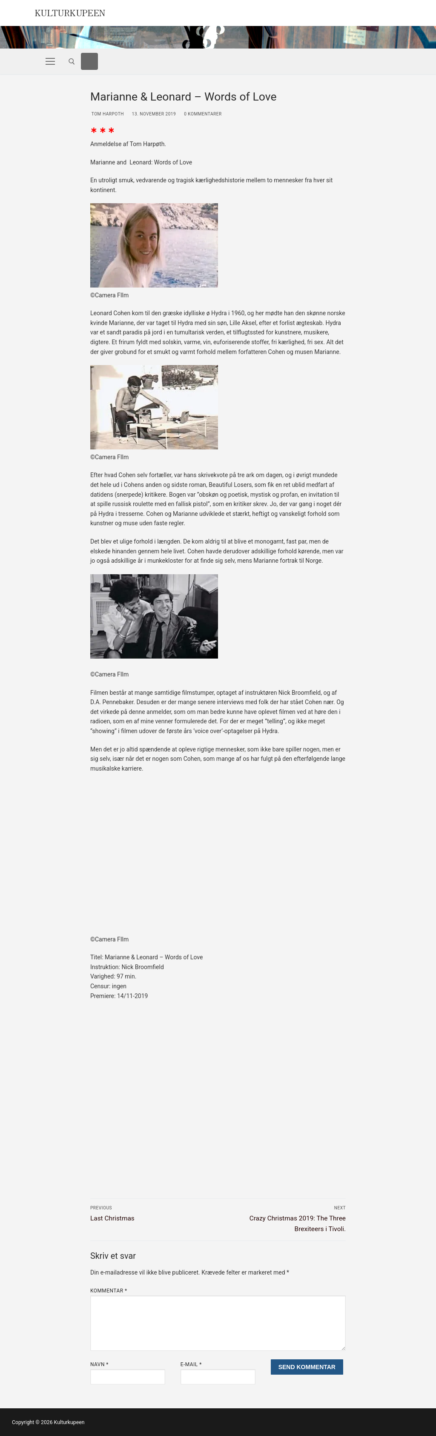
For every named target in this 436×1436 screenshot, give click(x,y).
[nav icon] (50, 61)
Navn (99, 1364)
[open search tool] (72, 61)
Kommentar (108, 1291)
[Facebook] (89, 61)
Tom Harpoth (107, 114)
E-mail (191, 1364)
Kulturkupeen (73, 11)
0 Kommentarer (202, 114)
